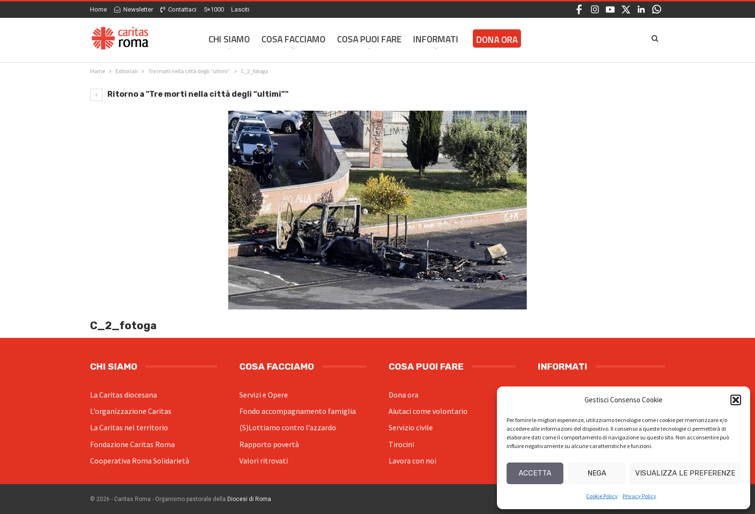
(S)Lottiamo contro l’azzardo (287, 427)
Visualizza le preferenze (685, 473)
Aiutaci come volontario (428, 411)
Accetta (535, 473)
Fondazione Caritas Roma (132, 444)
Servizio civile (411, 427)
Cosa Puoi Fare (369, 39)
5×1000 (214, 9)
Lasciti (240, 9)
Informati (435, 39)
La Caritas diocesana (123, 394)
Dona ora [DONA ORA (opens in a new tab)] (497, 39)
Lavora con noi (412, 460)
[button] (736, 400)
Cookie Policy (602, 496)
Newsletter (133, 9)
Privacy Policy (639, 496)
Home (98, 9)
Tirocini (401, 444)
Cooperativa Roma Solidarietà (139, 460)
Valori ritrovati (263, 460)
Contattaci (178, 9)
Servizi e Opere (263, 394)
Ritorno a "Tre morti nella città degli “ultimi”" (189, 94)
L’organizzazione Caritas (130, 411)
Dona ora (403, 394)
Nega (596, 473)
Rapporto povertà (269, 444)
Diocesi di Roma (249, 499)
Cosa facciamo (293, 39)
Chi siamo (229, 39)
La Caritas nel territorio (129, 427)
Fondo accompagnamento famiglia (297, 411)
